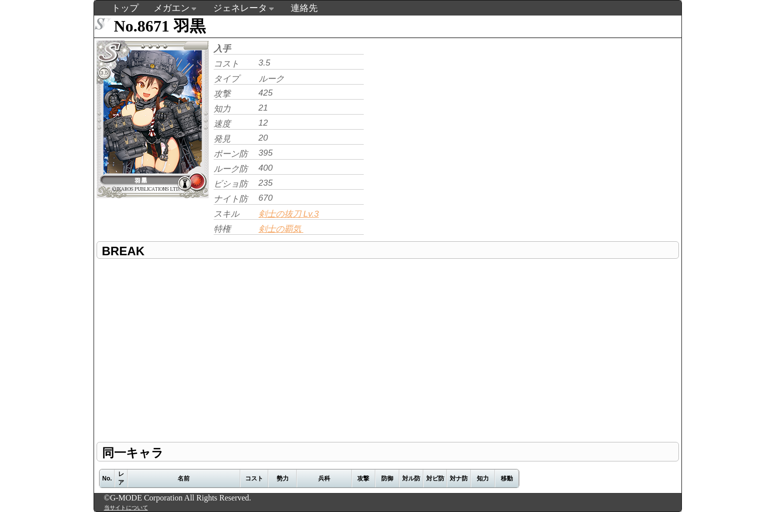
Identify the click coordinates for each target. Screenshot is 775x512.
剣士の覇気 (281, 229)
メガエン (172, 8)
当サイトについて (126, 507)
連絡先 (304, 8)
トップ (125, 8)
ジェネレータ (240, 8)
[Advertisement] (450, 108)
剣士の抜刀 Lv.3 (289, 214)
